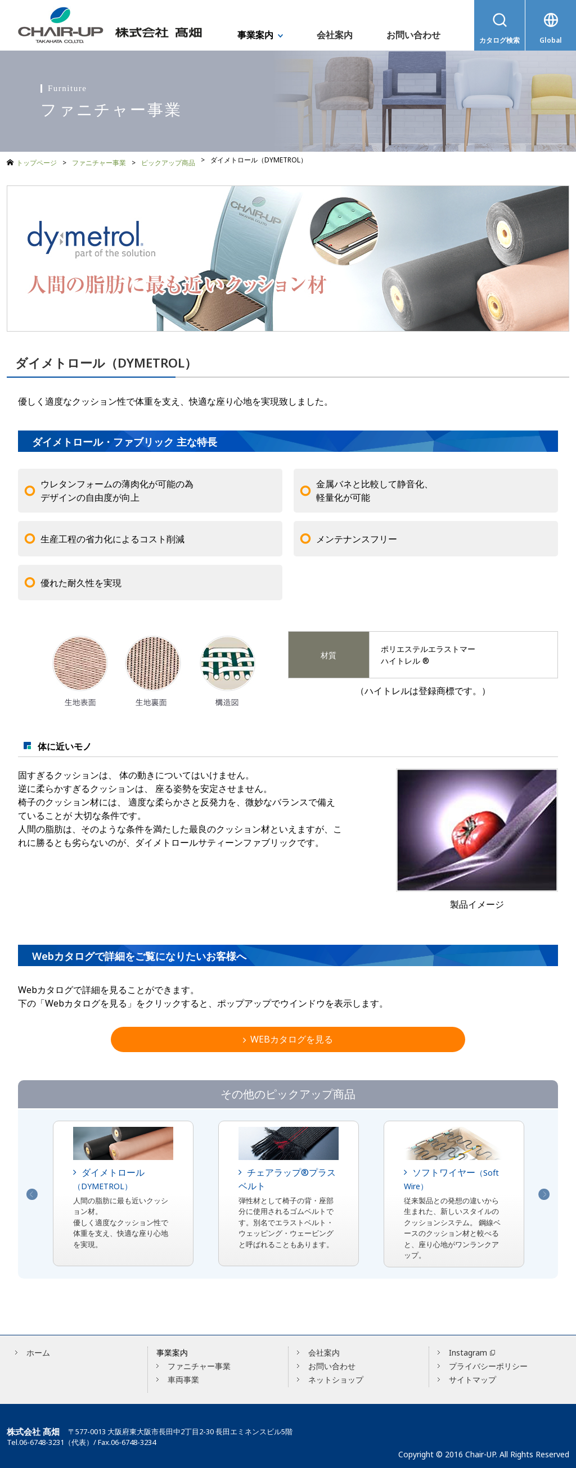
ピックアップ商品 (168, 160)
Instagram (468, 1349)
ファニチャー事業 (99, 160)
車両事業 (183, 1376)
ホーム (38, 1349)
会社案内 (324, 1349)
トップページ (36, 160)
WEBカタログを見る (288, 1036)
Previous (32, 1191)
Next (544, 1191)
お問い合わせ (332, 1363)
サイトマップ (472, 1376)
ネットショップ (335, 1376)
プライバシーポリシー (488, 1363)
